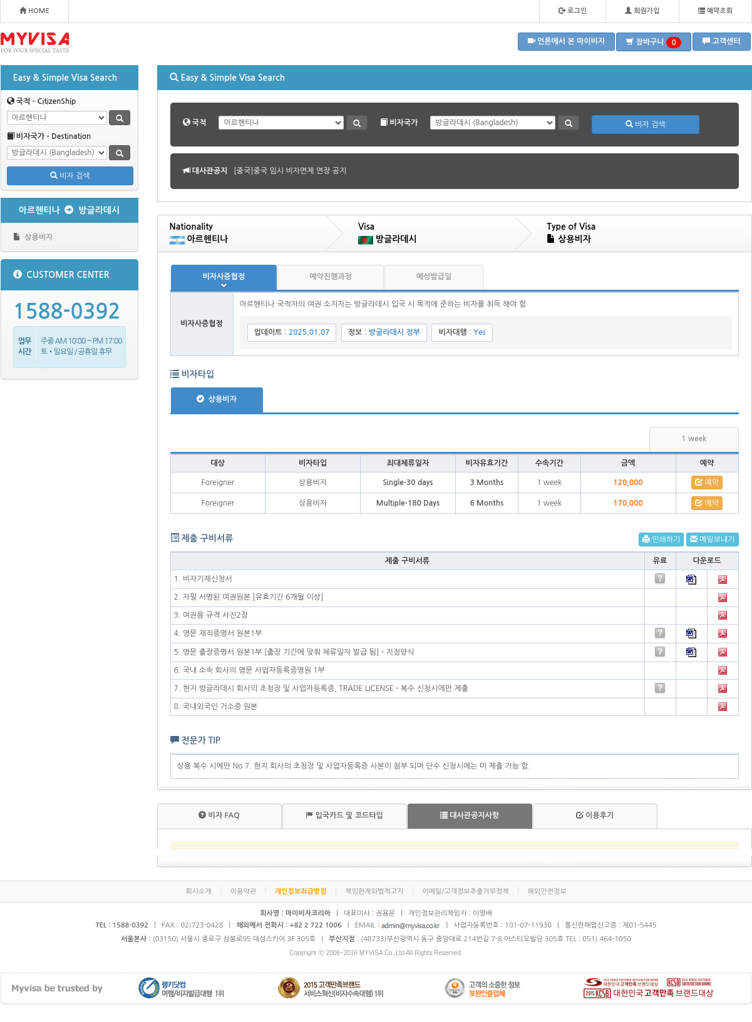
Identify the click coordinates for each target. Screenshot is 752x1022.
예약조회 (715, 10)
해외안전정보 (547, 891)
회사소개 (198, 891)
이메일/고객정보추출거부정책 (465, 891)
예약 (707, 482)
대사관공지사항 (469, 815)
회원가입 (642, 10)
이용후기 (595, 815)
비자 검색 (70, 175)
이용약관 (243, 891)
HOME (34, 10)
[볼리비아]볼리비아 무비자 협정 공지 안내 (301, 171)
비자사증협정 (224, 276)
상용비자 (33, 237)
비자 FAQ (218, 815)
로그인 (573, 10)
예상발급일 (433, 276)
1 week (693, 438)
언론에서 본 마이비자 (566, 41)
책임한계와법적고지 (374, 891)
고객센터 (721, 41)
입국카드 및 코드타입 (344, 815)
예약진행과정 (330, 276)
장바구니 (653, 42)
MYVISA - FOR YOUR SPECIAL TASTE (35, 43)
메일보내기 (712, 539)
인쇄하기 (661, 539)
